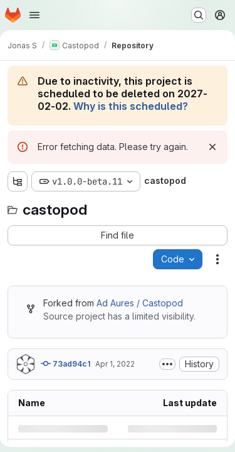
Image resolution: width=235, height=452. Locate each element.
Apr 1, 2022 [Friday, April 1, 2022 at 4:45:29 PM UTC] (115, 364)
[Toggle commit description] (167, 364)
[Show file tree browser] (18, 181)
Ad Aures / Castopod (140, 303)
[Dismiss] (212, 146)
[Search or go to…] (198, 15)
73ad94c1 (65, 363)
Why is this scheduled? (130, 106)
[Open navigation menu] (34, 15)
